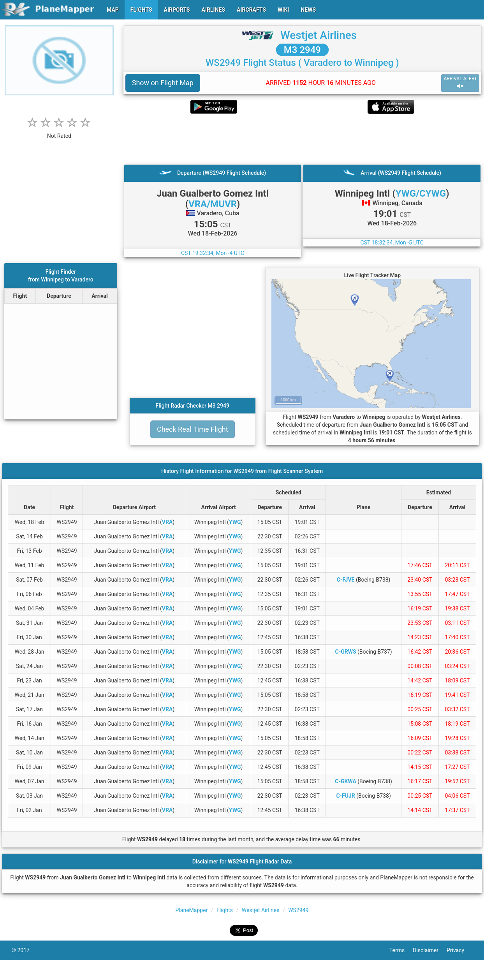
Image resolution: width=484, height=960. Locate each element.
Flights (224, 910)
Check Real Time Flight (192, 429)
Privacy (459, 950)
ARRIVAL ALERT (460, 83)
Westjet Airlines (318, 35)
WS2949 (298, 910)
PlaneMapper (192, 910)
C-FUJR (345, 796)
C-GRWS (345, 652)
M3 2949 (302, 49)
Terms (401, 950)
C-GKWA (345, 781)
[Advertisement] (302, 138)
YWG (235, 522)
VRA (167, 522)
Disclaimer (430, 950)
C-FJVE (346, 580)
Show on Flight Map (163, 83)
